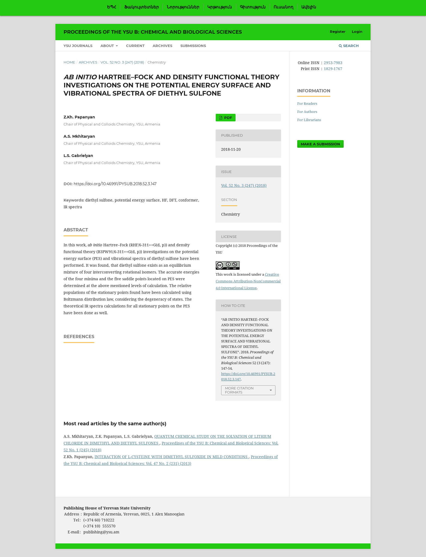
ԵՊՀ (111, 7)
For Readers (307, 103)
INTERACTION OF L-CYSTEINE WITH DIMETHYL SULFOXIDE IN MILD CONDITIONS (172, 456)
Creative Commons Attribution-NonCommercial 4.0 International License (248, 281)
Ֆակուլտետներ (141, 7)
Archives (162, 45)
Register (338, 31)
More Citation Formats (239, 390)
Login (357, 31)
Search (349, 45)
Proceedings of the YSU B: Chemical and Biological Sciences (153, 32)
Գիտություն (253, 7)
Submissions (193, 45)
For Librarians (309, 119)
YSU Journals (78, 45)
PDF (227, 117)
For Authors (307, 111)
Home (69, 62)
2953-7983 (333, 62)
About (108, 45)
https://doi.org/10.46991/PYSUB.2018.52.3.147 (115, 183)
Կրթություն (219, 7)
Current (135, 45)
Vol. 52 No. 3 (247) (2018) (122, 62)
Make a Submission (320, 144)
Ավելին (308, 7)
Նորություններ (183, 7)
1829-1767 (333, 68)
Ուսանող (283, 7)
